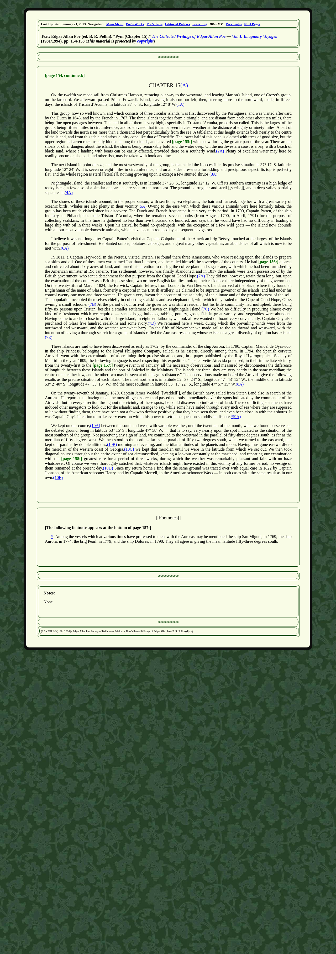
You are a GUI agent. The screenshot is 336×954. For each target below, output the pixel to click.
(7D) (152, 323)
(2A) (220, 151)
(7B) (92, 304)
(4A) (69, 192)
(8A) (240, 384)
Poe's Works (135, 24)
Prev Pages (234, 24)
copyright (145, 41)
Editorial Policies (177, 24)
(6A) (65, 248)
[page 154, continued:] (65, 75)
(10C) (129, 449)
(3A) (213, 174)
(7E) (48, 337)
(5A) (142, 206)
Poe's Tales (154, 24)
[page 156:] (268, 262)
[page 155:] (182, 141)
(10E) (58, 477)
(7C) (205, 309)
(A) (184, 85)
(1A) (180, 104)
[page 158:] (71, 458)
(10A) (95, 425)
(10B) (112, 444)
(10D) (108, 468)
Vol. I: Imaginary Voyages (254, 36)
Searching (199, 24)
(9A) (237, 416)
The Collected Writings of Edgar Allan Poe (189, 36)
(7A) (201, 276)
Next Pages (252, 24)
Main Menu (114, 24)
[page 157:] (103, 365)
